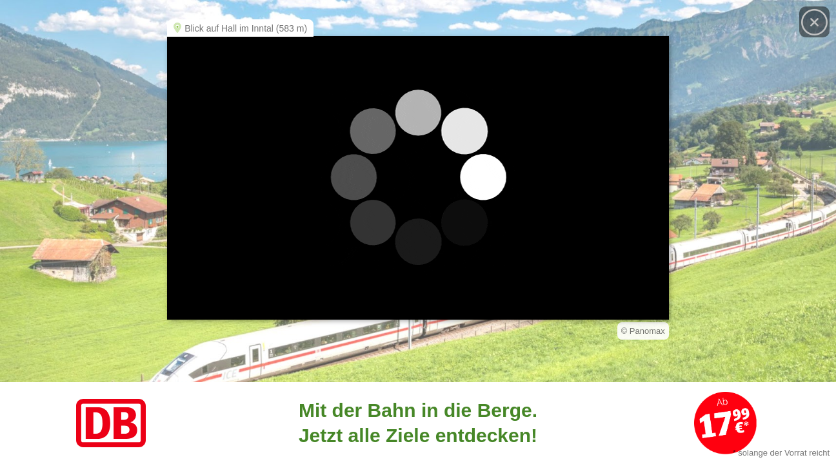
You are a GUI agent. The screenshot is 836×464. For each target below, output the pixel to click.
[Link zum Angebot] (418, 423)
